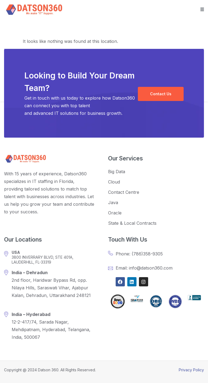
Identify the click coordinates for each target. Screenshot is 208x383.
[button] (202, 10)
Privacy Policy (191, 370)
